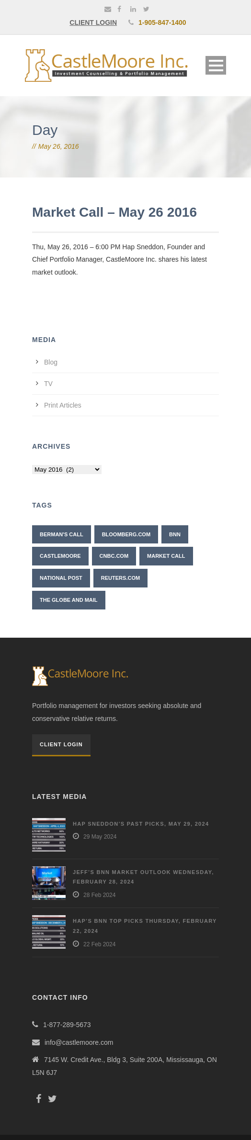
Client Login (61, 744)
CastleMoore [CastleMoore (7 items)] (60, 556)
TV (48, 383)
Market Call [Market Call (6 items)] (166, 556)
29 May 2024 (99, 836)
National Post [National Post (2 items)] (61, 578)
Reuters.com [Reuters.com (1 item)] (120, 578)
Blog (50, 362)
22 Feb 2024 (99, 944)
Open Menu (215, 65)
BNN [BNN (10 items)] (175, 534)
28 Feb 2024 (99, 895)
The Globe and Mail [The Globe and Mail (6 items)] (69, 600)
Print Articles (62, 405)
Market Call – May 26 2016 (114, 212)
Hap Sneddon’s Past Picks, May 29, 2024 (141, 824)
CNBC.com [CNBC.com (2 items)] (114, 556)
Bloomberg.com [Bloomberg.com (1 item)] (126, 534)
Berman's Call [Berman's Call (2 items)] (61, 534)
